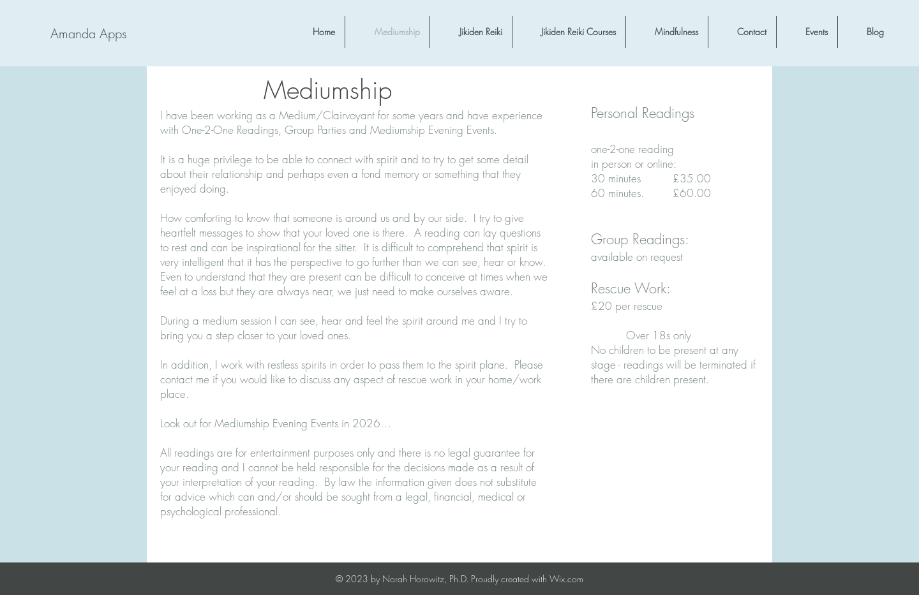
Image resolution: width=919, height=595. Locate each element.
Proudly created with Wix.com (527, 579)
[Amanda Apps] (88, 34)
